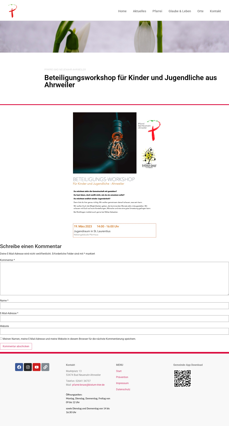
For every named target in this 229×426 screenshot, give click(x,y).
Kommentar (7, 260)
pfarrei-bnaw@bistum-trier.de (88, 384)
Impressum (122, 383)
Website (4, 326)
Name (4, 300)
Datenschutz (123, 389)
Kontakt (215, 11)
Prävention (122, 377)
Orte (200, 11)
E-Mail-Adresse (9, 313)
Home (122, 11)
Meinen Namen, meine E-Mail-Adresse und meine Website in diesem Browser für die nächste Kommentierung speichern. (69, 339)
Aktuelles (139, 11)
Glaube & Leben (180, 11)
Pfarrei (157, 11)
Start (118, 371)
